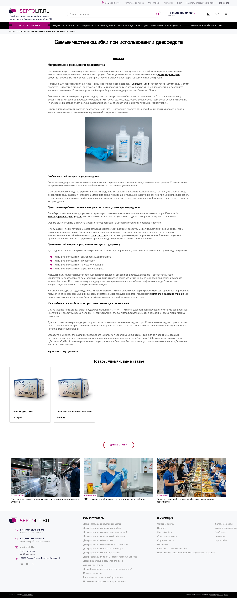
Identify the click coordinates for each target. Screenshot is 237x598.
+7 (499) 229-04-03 (180, 13)
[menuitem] (113, 3)
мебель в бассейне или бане (168, 294)
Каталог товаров (29, 25)
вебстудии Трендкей (219, 595)
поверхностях (98, 235)
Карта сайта (27, 595)
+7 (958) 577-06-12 (32, 539)
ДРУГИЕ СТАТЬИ (118, 445)
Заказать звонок (27, 533)
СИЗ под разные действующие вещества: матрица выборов (114, 499)
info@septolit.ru (27, 547)
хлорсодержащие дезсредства (65, 217)
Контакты (172, 16)
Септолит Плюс (140, 84)
